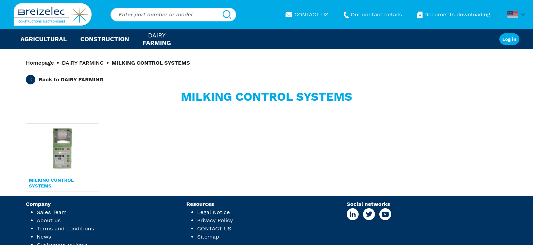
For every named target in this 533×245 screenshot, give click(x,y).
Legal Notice (213, 212)
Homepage (40, 63)
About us (49, 220)
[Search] (227, 14)
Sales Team (52, 212)
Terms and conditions (65, 228)
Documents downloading (453, 14)
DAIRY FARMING (83, 63)
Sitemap (208, 236)
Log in (509, 39)
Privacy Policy (215, 220)
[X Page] (369, 214)
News (44, 236)
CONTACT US (307, 14)
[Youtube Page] (385, 214)
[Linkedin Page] (353, 214)
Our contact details (372, 14)
